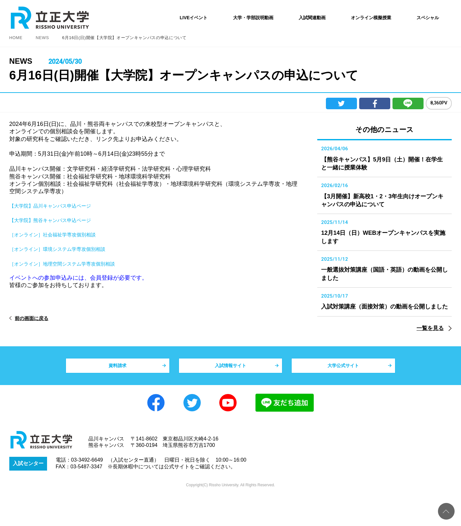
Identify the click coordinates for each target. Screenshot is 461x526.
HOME (16, 37)
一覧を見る (430, 355)
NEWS (42, 37)
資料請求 (117, 395)
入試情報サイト (230, 395)
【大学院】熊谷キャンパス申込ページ (58, 220)
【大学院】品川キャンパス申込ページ (58, 205)
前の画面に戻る (36, 318)
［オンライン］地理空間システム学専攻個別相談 (72, 263)
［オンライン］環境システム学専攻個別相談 (67, 249)
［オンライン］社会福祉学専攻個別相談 (61, 234)
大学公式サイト (343, 395)
